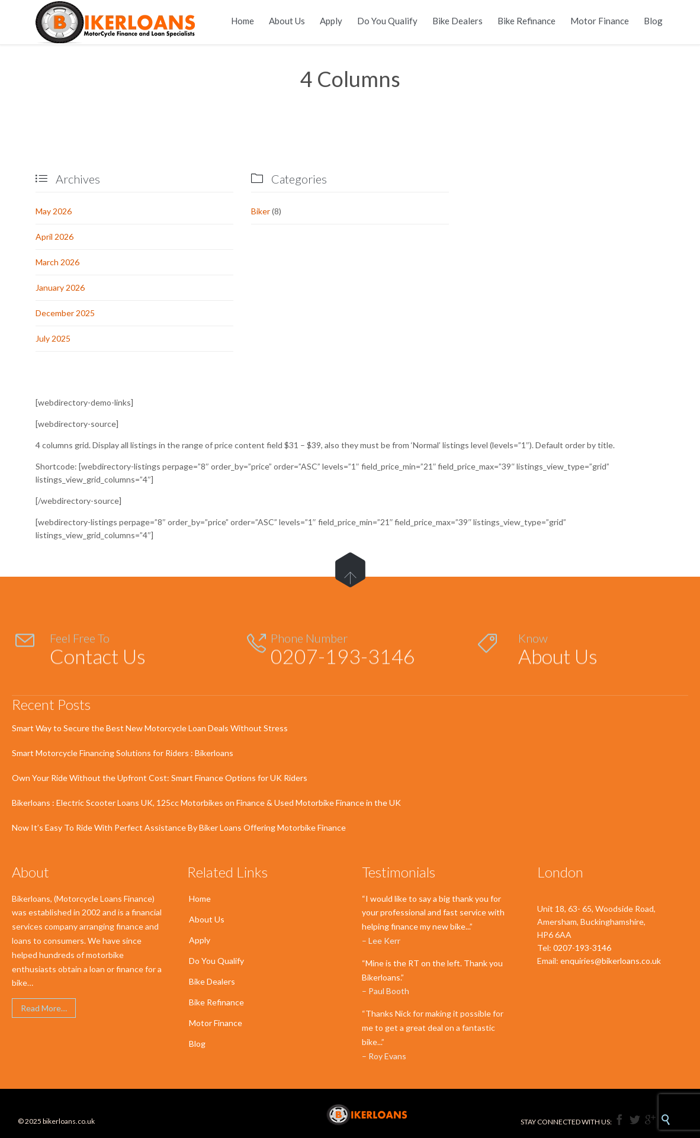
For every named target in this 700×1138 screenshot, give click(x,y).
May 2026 (54, 211)
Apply (199, 940)
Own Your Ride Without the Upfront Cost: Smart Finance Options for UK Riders (159, 778)
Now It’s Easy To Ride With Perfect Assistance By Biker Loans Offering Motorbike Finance (179, 827)
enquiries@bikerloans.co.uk (610, 961)
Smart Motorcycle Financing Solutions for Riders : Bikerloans (122, 753)
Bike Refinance (216, 1002)
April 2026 (54, 237)
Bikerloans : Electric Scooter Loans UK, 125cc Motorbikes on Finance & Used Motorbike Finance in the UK (206, 803)
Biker (260, 211)
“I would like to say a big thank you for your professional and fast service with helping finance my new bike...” (433, 912)
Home (200, 898)
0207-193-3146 (582, 948)
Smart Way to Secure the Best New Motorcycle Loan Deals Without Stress (150, 728)
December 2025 (65, 313)
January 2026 (60, 287)
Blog (197, 1044)
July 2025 (53, 338)
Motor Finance (215, 1023)
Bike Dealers (212, 981)
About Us (206, 919)
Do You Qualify (216, 961)
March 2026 (57, 262)
